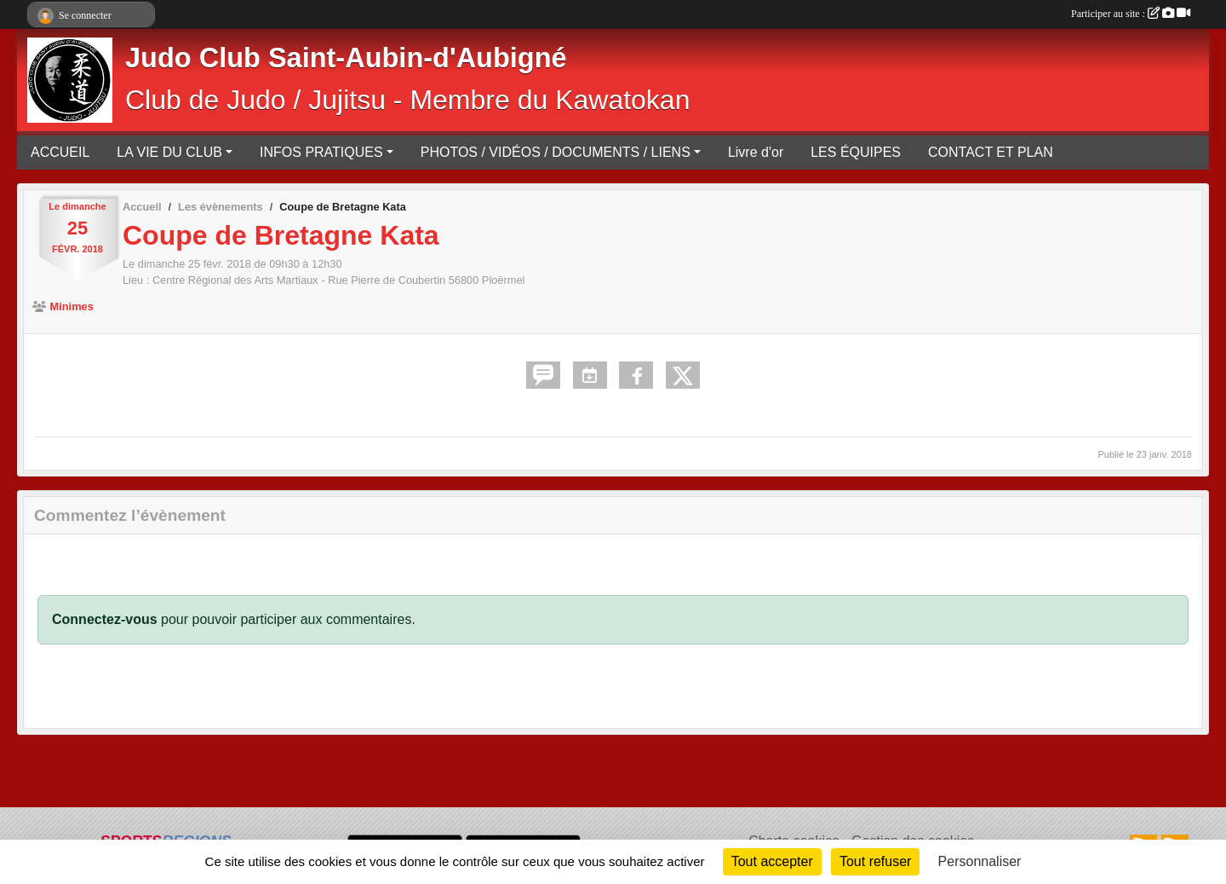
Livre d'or (755, 152)
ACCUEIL (60, 152)
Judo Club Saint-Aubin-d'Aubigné (346, 58)
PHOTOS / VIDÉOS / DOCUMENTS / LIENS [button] (555, 152)
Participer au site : (1130, 14)
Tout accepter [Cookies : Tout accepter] (772, 861)
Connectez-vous (105, 619)
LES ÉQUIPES (856, 152)
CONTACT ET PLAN (990, 152)
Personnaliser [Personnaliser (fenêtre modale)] (980, 861)
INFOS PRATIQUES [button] (321, 152)
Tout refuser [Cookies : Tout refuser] (875, 861)
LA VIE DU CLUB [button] (169, 152)
